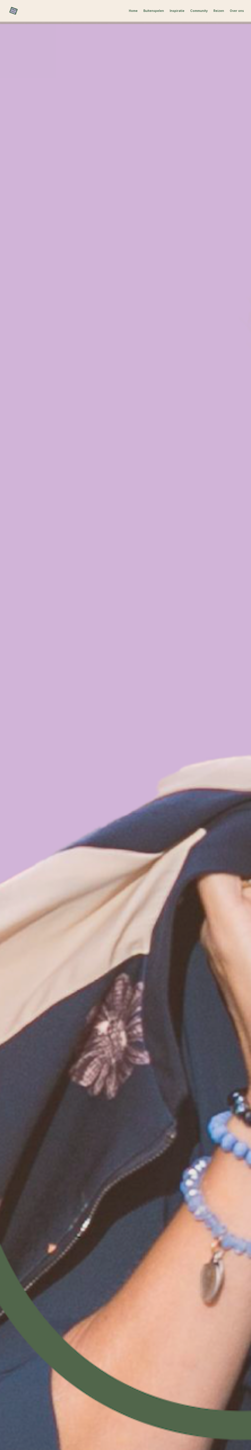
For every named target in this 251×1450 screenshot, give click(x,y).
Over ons (237, 11)
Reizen (218, 11)
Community (199, 11)
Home (133, 11)
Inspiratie (177, 11)
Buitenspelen (153, 11)
